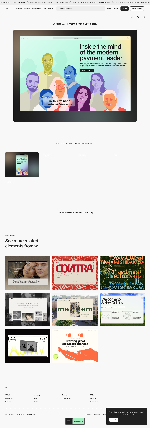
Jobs (44, 8)
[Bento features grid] (92, 164)
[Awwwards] (7, 8)
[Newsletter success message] (128, 164)
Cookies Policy (9, 414)
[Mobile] (22, 164)
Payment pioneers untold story (81, 24)
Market (50, 8)
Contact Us (94, 402)
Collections (8, 398)
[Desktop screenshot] (27, 309)
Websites (8, 395)
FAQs (92, 395)
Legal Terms (20, 414)
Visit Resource (78, 421)
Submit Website (137, 8)
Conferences (66, 398)
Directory (27, 8)
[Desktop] (27, 273)
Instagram (97, 414)
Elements (8, 402)
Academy (36, 8)
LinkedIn (105, 414)
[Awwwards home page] (69, 421)
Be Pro (125, 8)
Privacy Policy (31, 414)
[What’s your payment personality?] (22, 191)
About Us (93, 398)
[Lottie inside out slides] (57, 164)
